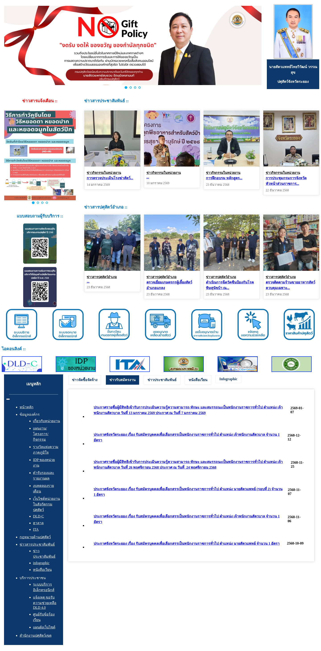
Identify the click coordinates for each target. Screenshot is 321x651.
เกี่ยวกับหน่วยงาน (46, 421)
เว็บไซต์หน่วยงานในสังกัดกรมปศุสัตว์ (46, 504)
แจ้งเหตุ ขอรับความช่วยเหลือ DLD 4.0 (44, 602)
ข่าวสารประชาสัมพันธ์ (37, 544)
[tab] (84, 380)
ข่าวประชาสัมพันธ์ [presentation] (162, 380)
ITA (36, 529)
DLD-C (38, 516)
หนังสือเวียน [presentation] (198, 380)
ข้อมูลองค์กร (30, 414)
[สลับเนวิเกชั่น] (8, 399)
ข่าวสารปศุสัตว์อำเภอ (102, 277)
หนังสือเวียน (42, 570)
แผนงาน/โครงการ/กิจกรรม (40, 433)
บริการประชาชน (33, 578)
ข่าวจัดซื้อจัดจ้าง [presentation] (84, 380)
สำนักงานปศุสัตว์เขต (35, 635)
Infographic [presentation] (228, 379)
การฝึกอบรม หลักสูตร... (224, 178)
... (147, 177)
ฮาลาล (38, 523)
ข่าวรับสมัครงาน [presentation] (122, 380)
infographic (41, 563)
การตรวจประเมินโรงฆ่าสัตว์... (110, 178)
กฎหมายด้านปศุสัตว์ (35, 537)
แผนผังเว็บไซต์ (44, 627)
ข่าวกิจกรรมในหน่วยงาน (104, 173)
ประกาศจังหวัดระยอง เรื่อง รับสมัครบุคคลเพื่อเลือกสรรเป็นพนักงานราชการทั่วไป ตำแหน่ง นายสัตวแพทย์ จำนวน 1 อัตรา (187, 543)
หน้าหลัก (26, 407)
